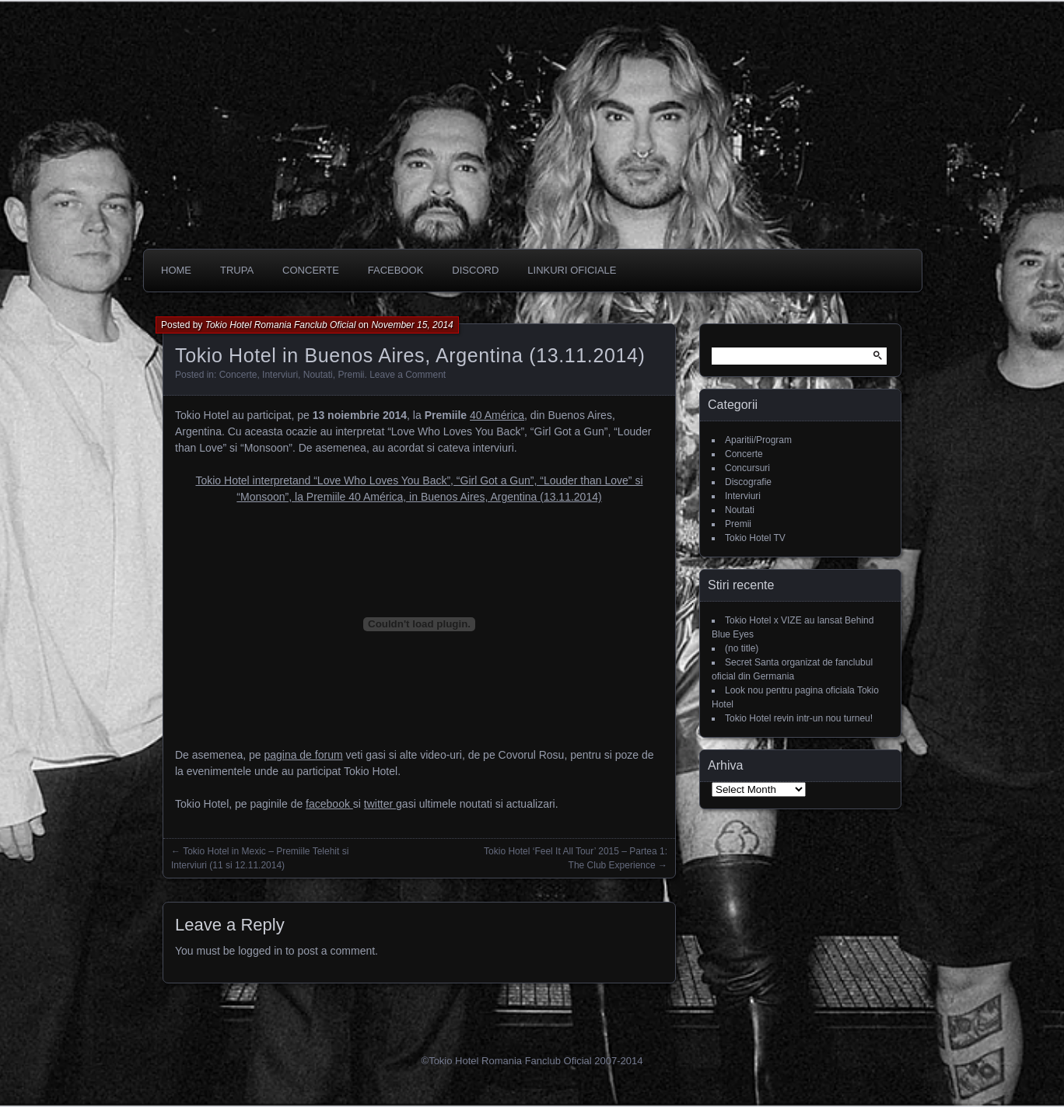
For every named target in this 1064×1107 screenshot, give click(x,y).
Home (176, 270)
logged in (260, 951)
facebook (329, 804)
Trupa (237, 270)
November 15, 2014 (412, 325)
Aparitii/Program (758, 440)
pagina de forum (303, 755)
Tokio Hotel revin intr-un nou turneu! (799, 718)
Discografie (748, 482)
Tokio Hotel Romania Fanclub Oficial (280, 325)
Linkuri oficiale (571, 270)
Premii (351, 374)
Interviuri (280, 374)
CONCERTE (310, 270)
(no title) (741, 648)
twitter (380, 804)
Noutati (318, 374)
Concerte (238, 374)
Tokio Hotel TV (755, 538)
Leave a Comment (407, 374)
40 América (497, 415)
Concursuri (747, 468)
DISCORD (475, 270)
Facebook (396, 270)
